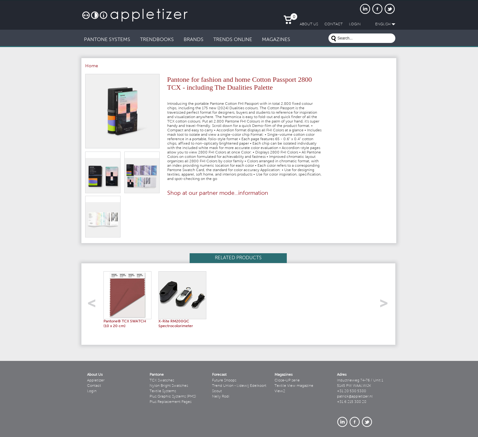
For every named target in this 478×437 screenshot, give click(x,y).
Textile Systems (163, 391)
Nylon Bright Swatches (169, 386)
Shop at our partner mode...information (217, 193)
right (386, 305)
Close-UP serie (287, 380)
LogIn (355, 24)
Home (91, 66)
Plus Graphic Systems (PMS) (173, 396)
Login (92, 391)
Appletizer (95, 380)
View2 (279, 391)
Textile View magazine (293, 386)
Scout (217, 391)
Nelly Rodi (220, 396)
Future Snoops (224, 380)
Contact (94, 386)
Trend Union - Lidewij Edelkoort (239, 386)
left (94, 305)
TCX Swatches (162, 380)
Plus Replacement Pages (171, 402)
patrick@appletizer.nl (355, 396)
